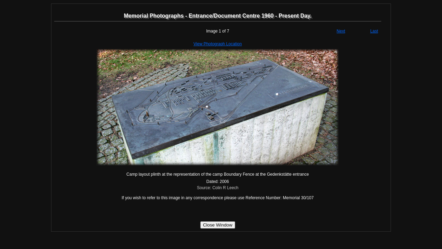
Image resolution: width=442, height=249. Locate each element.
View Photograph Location (217, 44)
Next (341, 31)
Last (374, 31)
